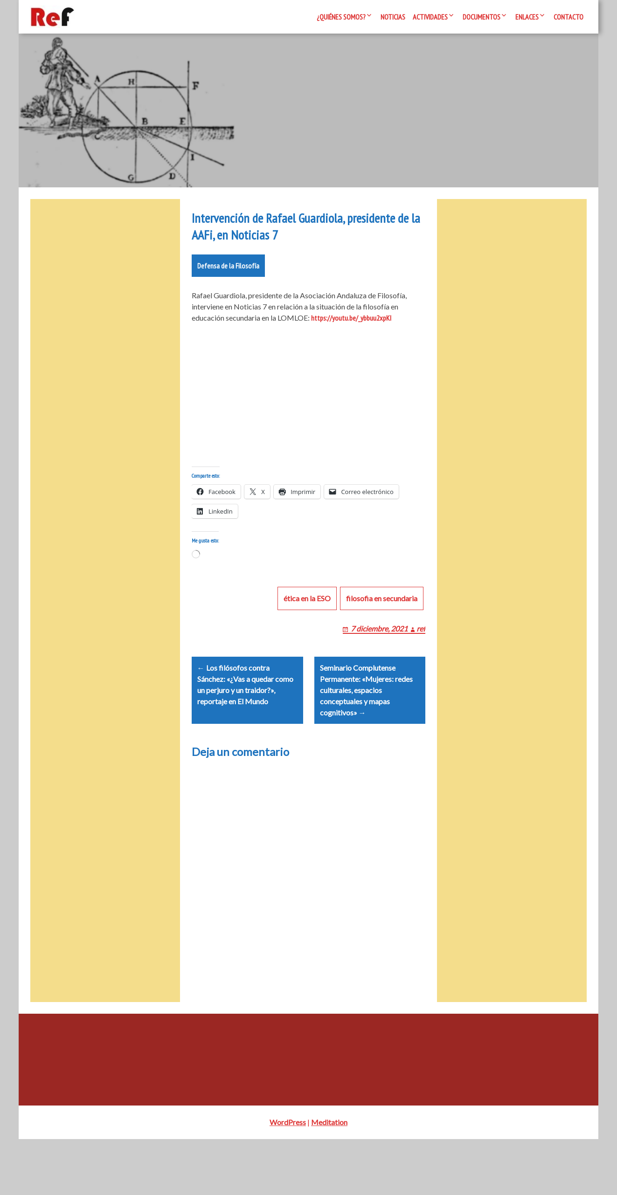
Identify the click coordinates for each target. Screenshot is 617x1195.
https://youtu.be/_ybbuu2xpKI (351, 351)
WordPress (288, 1178)
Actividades (430, 16)
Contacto (568, 16)
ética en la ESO (307, 643)
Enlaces (527, 16)
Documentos (481, 16)
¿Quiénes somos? (341, 16)
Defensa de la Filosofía (228, 299)
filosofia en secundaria (381, 643)
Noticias (393, 16)
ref (420, 673)
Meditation (329, 1178)
